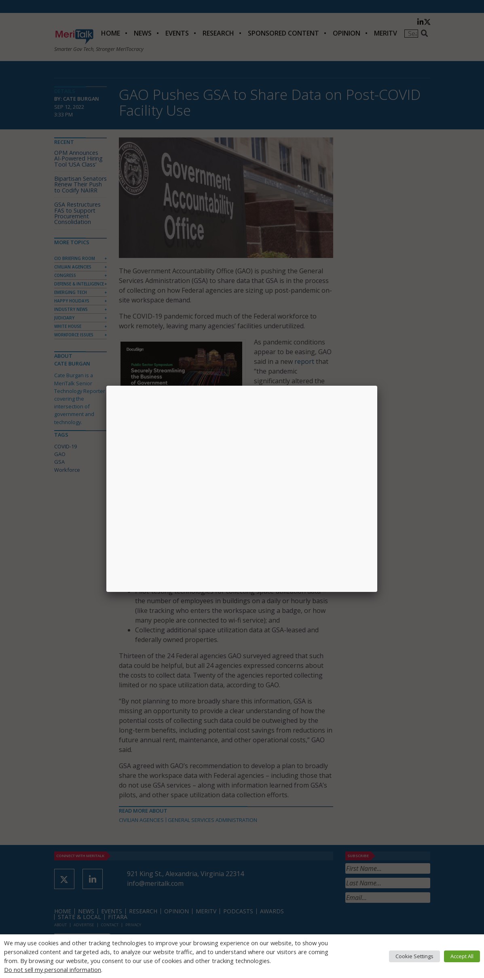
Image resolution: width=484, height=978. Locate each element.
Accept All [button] (461, 956)
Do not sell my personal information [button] (52, 969)
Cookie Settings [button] (414, 956)
